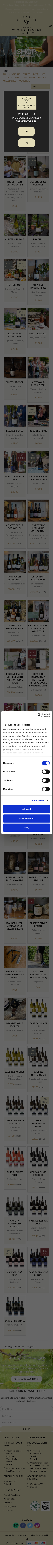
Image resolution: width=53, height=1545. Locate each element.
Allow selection (26, 818)
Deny (26, 827)
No (26, 143)
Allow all (26, 809)
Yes (26, 131)
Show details (38, 800)
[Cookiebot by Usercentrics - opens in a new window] (38, 715)
